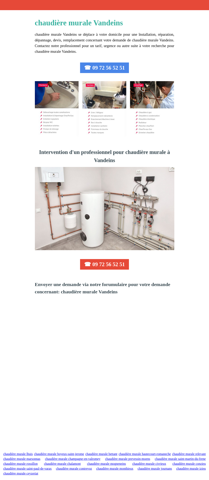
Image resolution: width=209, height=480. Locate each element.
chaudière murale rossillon (20, 463)
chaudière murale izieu (191, 468)
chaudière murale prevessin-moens (127, 459)
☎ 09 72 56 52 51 (104, 68)
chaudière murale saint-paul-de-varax (27, 468)
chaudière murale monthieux (114, 468)
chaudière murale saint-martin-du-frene (180, 459)
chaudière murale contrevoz (74, 468)
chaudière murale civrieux (149, 463)
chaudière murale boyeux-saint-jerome (59, 454)
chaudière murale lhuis (18, 454)
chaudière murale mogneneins (106, 463)
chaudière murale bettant (101, 454)
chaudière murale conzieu (189, 463)
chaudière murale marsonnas (21, 459)
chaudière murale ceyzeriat (20, 473)
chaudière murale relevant (189, 454)
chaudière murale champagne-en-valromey (73, 459)
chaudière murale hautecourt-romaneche (145, 454)
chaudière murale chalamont (62, 463)
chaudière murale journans (155, 468)
